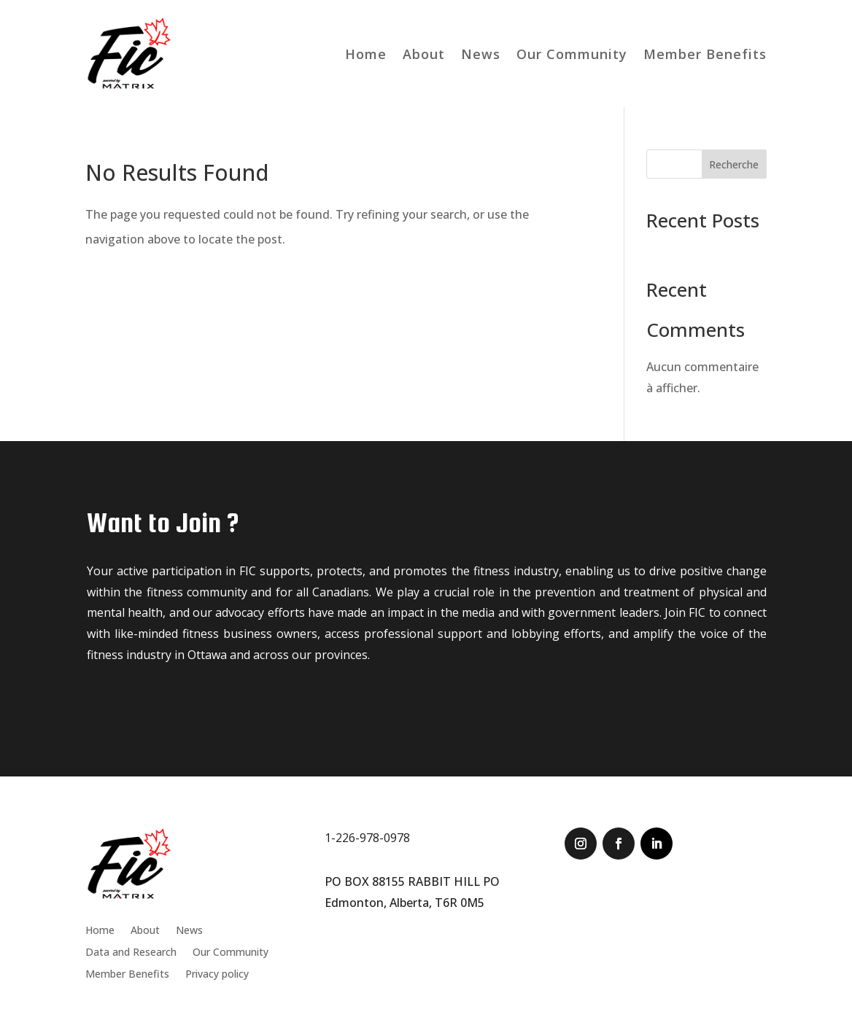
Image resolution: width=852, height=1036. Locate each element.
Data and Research (131, 953)
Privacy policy (217, 975)
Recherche (734, 164)
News (480, 54)
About (424, 54)
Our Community (571, 54)
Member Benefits (705, 54)
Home (366, 54)
